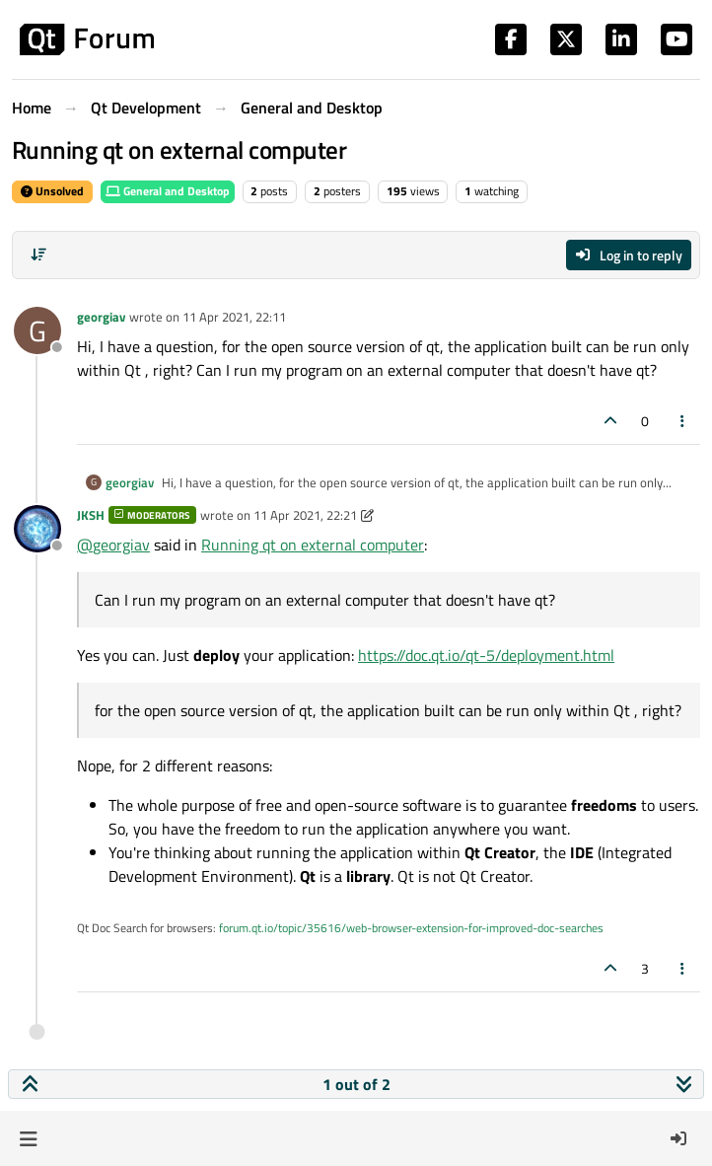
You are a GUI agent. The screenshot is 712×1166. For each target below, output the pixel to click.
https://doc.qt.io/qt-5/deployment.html (486, 655)
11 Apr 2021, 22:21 (305, 515)
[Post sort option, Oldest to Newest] (38, 254)
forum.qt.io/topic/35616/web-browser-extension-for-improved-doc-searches (411, 927)
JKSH (91, 515)
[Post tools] (683, 420)
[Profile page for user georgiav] (37, 330)
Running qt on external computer (312, 544)
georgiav (101, 317)
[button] (28, 1138)
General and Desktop (168, 191)
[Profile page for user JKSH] (37, 528)
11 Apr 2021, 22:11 (234, 317)
